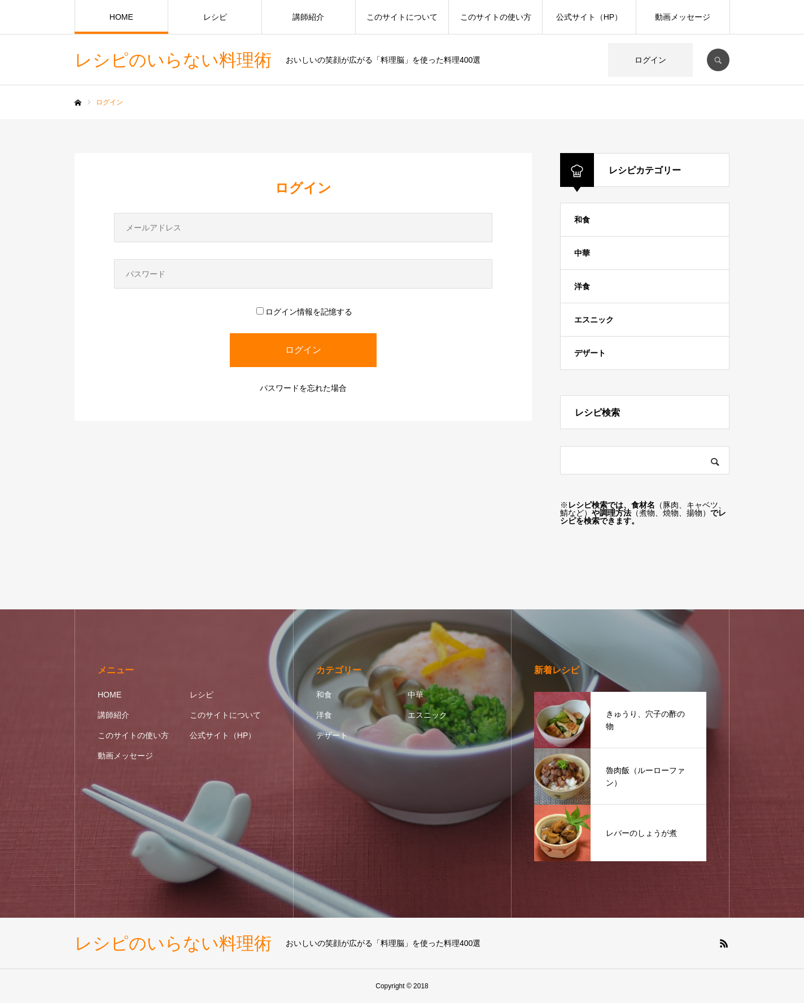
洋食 (582, 286)
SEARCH (718, 60)
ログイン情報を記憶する (304, 311)
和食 (582, 219)
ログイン (650, 59)
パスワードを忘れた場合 (303, 388)
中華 (582, 253)
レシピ (215, 16)
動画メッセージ (682, 16)
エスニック (594, 319)
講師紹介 (308, 16)
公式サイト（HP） (589, 16)
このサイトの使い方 (495, 16)
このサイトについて (402, 16)
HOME (121, 16)
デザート (590, 352)
